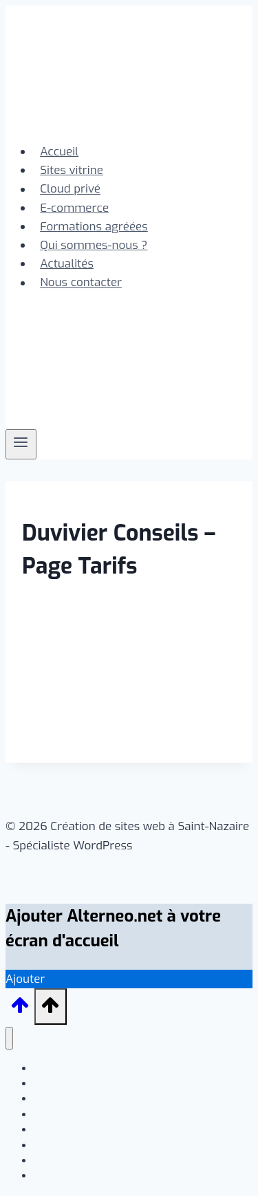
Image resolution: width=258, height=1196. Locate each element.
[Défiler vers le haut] (20, 1010)
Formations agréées (94, 227)
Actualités (67, 264)
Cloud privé (70, 189)
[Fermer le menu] (9, 1038)
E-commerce (74, 208)
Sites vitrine (71, 170)
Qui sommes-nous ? (93, 245)
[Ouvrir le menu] (21, 444)
